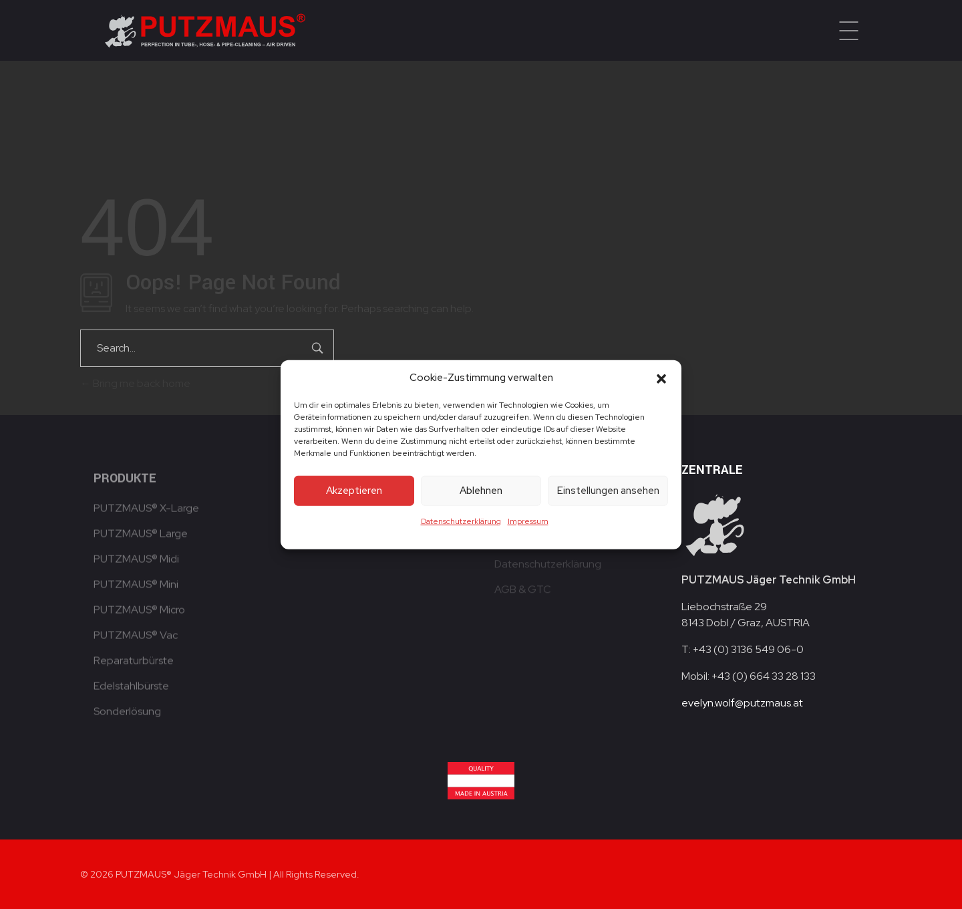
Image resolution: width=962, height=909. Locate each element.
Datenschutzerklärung (461, 520)
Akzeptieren (354, 490)
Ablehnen (481, 490)
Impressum (528, 520)
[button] (661, 377)
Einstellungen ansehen (608, 490)
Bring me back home (135, 383)
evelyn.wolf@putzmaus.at (742, 703)
